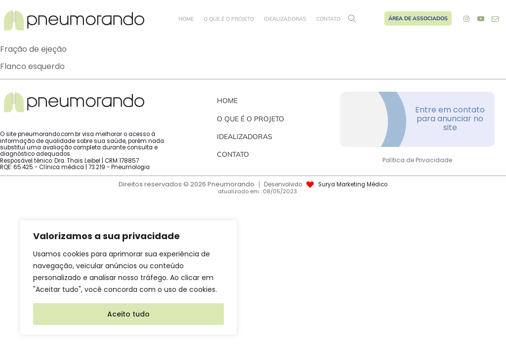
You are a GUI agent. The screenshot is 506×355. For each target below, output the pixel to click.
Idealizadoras (285, 18)
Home (186, 18)
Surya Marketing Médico (352, 184)
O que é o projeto (229, 18)
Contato (328, 18)
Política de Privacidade (417, 160)
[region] (128, 277)
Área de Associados (418, 18)
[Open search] (352, 18)
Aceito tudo (128, 314)
